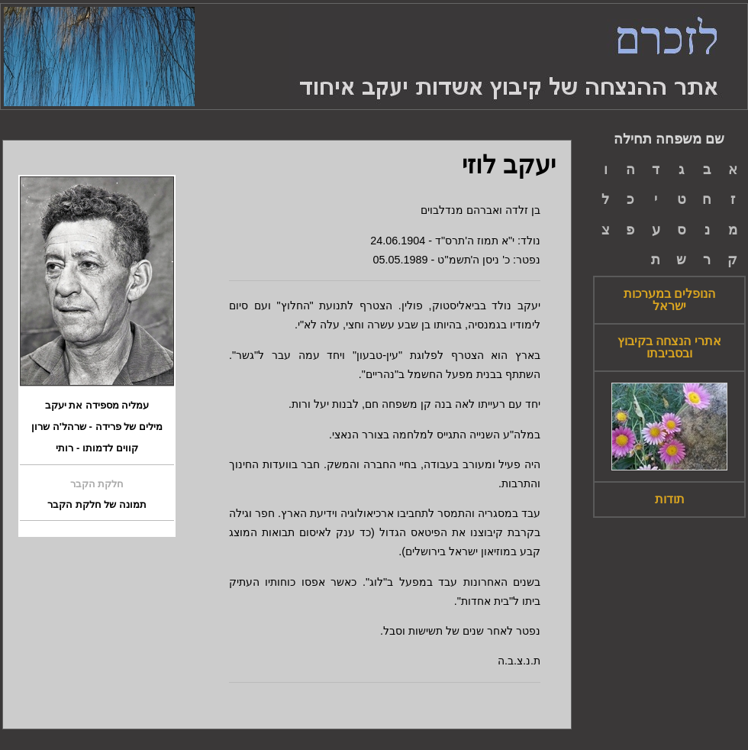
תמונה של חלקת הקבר (97, 504)
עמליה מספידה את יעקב (97, 405)
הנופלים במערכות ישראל (669, 300)
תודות (670, 499)
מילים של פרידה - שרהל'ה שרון (96, 427)
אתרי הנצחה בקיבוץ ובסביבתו (669, 347)
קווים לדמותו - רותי (96, 448)
